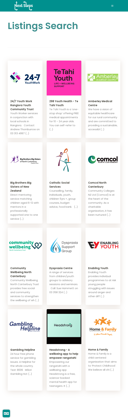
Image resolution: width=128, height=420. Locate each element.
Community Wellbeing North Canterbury (21, 272)
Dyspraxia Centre (60, 268)
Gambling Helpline (22, 350)
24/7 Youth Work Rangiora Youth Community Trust (22, 105)
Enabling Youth (98, 268)
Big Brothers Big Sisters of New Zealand (20, 186)
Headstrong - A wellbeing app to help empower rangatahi (63, 354)
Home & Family (98, 349)
